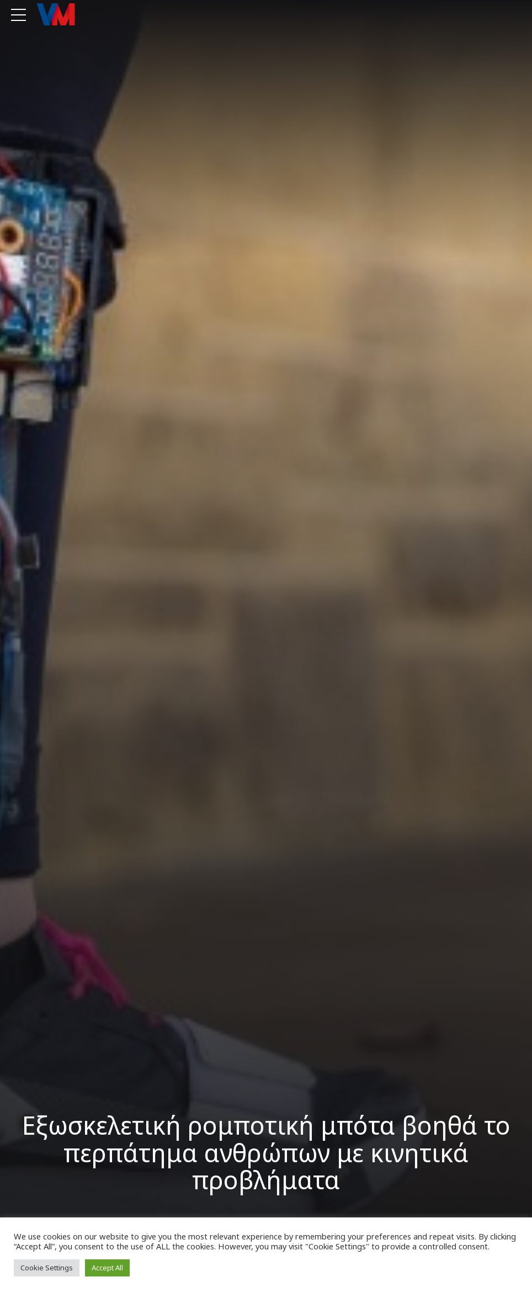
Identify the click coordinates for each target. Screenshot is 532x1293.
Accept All (107, 1268)
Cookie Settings (46, 1268)
